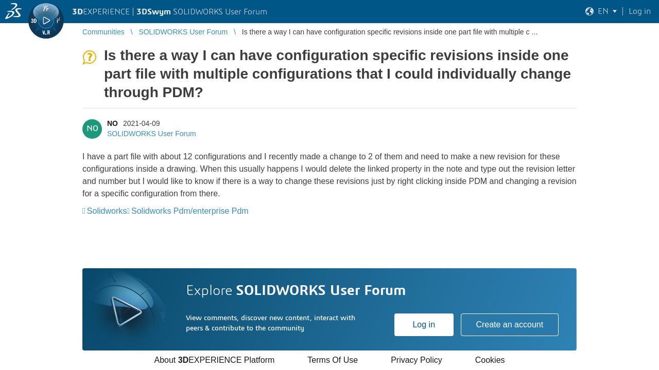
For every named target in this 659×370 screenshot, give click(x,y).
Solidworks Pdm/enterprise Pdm (190, 211)
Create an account (509, 324)
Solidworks (107, 211)
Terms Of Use (332, 360)
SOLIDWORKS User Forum (151, 134)
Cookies (490, 360)
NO (112, 123)
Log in (423, 324)
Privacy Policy (416, 360)
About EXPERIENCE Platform (214, 360)
